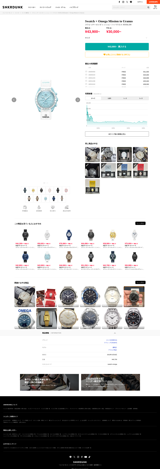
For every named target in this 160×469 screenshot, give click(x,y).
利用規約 (125, 420)
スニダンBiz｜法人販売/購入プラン (60, 408)
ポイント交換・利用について (40, 420)
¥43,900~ (117, 46)
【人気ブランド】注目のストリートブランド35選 (15, 447)
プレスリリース (73, 408)
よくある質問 (83, 420)
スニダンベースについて (34, 408)
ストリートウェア (45, 7)
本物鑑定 (25, 211)
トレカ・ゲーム (60, 7)
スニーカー (31, 7)
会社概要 (129, 408)
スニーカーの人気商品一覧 (29, 434)
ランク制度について (27, 420)
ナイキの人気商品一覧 (103, 434)
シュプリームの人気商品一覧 (134, 434)
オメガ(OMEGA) (111, 340)
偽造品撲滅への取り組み (20, 408)
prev (14, 99)
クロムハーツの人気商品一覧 (41, 436)
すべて (93, 98)
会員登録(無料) (153, 2)
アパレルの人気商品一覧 (43, 434)
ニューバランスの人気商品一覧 (11, 436)
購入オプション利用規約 (135, 420)
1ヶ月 (125, 98)
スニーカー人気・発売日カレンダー (12, 434)
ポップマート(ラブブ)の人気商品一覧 (59, 436)
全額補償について (106, 420)
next (77, 99)
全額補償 (39, 211)
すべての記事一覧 (86, 447)
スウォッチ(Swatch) (110, 342)
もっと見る (140, 223)
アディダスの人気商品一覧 (26, 436)
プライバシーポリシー (120, 408)
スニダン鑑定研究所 (8, 408)
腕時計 (115, 347)
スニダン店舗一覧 (45, 408)
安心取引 (53, 211)
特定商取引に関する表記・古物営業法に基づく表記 (91, 408)
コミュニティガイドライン (94, 420)
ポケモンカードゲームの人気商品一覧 (87, 434)
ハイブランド (74, 7)
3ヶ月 (141, 98)
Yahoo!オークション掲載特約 (10, 422)
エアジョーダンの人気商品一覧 (118, 434)
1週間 (109, 98)
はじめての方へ (7, 420)
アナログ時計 (112, 350)
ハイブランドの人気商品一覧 (69, 434)
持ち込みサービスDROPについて (70, 420)
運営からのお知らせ (117, 420)
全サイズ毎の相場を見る (117, 134)
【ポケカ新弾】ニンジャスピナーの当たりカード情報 (42, 447)
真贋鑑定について (16, 420)
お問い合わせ (22, 422)
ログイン (140, 2)
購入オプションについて (55, 420)
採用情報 (135, 408)
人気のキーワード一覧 (75, 436)
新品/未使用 (67, 211)
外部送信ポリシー (109, 408)
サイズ (87, 38)
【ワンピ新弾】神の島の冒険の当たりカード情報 (69, 447)
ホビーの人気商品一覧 (55, 434)
